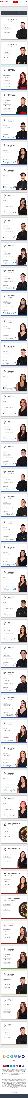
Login (20, 1)
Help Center (3, 1051)
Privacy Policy (23, 1073)
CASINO (7, 4)
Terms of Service (14, 1074)
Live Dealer (14, 4)
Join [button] (16, 1)
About (19, 1051)
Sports (2, 4)
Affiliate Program (12, 1051)
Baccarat (14, 13)
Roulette (8, 13)
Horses (25, 4)
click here (23, 1071)
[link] (3, 1051)
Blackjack (3, 13)
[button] (2, 5)
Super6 (19, 13)
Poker (20, 4)
